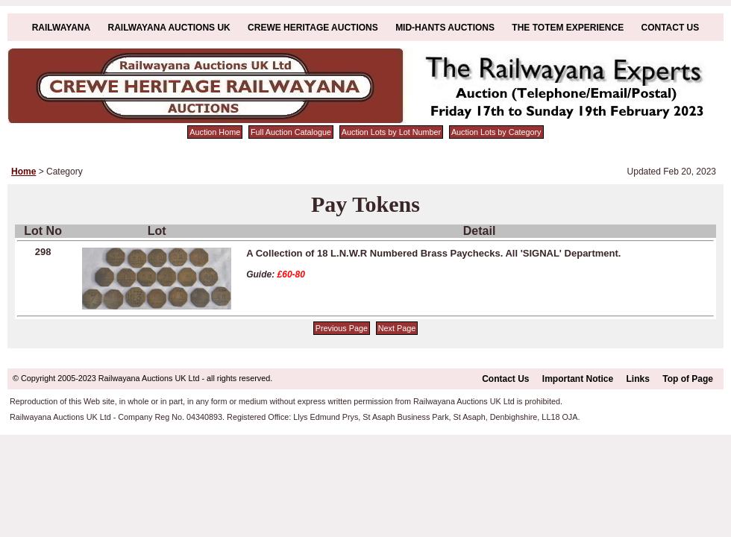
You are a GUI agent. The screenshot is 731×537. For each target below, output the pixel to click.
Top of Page (687, 379)
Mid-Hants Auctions (445, 27)
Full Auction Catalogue (291, 132)
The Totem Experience (568, 27)
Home (23, 171)
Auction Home (214, 132)
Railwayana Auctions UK (169, 27)
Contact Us (670, 27)
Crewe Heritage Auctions (313, 27)
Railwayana (61, 27)
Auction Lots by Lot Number (391, 132)
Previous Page (342, 328)
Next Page (396, 328)
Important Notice (577, 379)
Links (638, 379)
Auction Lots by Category (496, 132)
